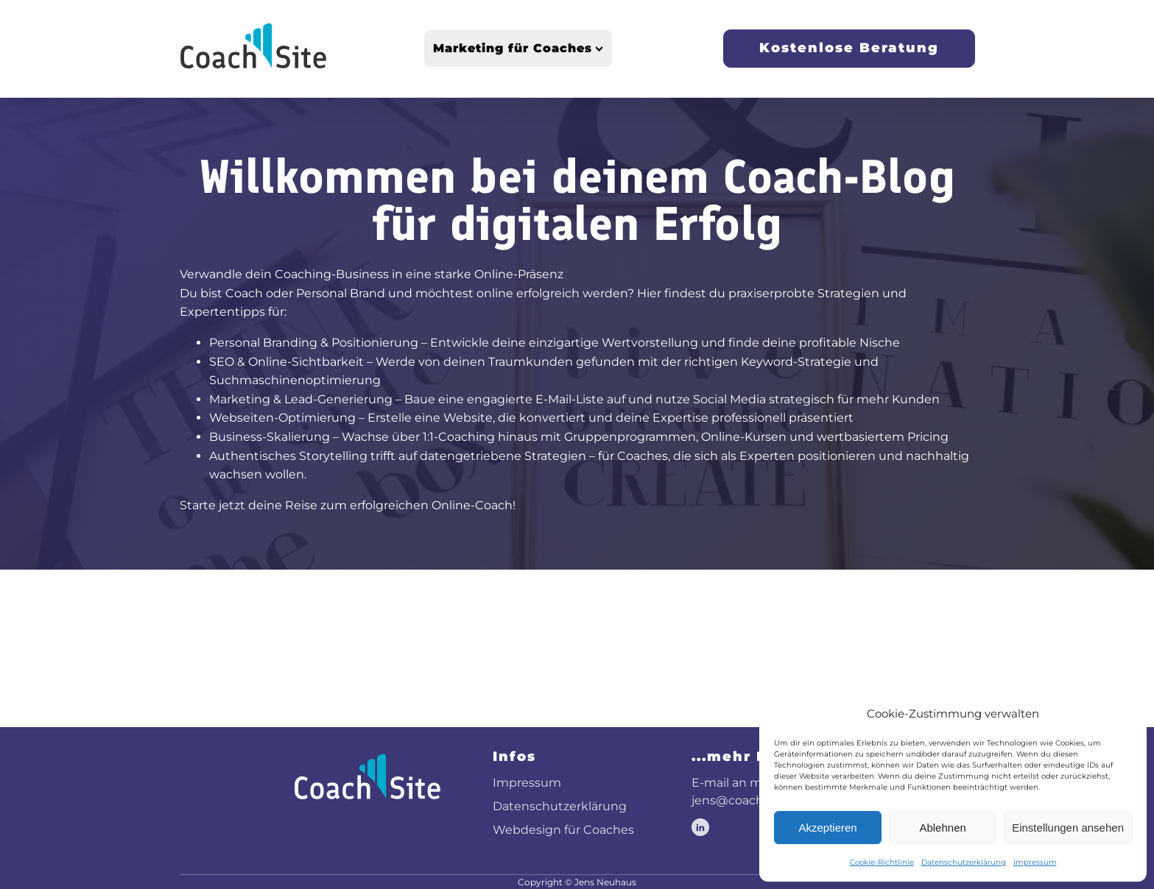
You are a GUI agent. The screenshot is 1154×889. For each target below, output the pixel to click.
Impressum (1035, 862)
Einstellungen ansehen (1068, 827)
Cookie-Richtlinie (882, 862)
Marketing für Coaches (518, 48)
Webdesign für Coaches (563, 830)
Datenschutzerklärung (963, 862)
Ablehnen (942, 827)
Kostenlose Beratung (849, 48)
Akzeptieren (827, 827)
